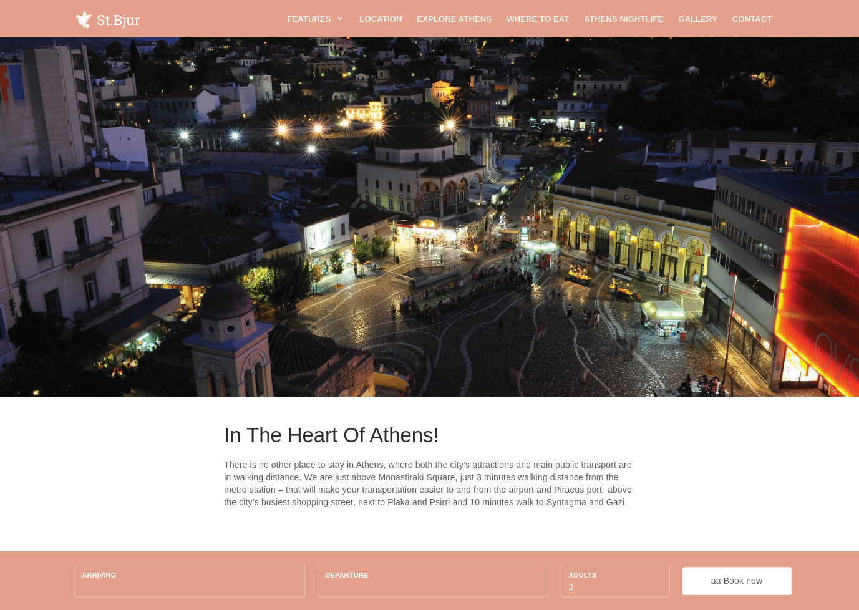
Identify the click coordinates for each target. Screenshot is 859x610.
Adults (583, 575)
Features (315, 19)
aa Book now (736, 581)
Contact (752, 19)
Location (380, 19)
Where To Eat (538, 19)
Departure (347, 575)
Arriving (99, 575)
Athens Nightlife (623, 19)
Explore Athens (454, 19)
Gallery (697, 19)
